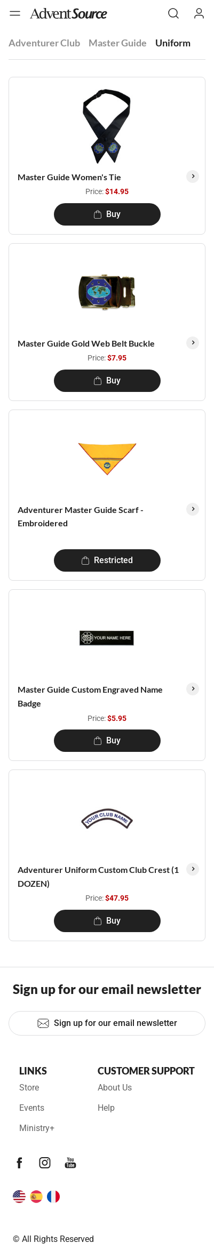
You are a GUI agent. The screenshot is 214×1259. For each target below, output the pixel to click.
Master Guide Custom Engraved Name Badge (90, 696)
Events (31, 1108)
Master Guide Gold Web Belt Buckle (86, 343)
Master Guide (118, 43)
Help (106, 1108)
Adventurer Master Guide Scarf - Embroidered (81, 516)
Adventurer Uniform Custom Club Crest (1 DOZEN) (98, 876)
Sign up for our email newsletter (107, 1023)
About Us (115, 1087)
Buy (107, 214)
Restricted (107, 560)
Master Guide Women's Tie (69, 177)
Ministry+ (36, 1128)
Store (29, 1087)
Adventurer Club (44, 43)
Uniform (173, 43)
